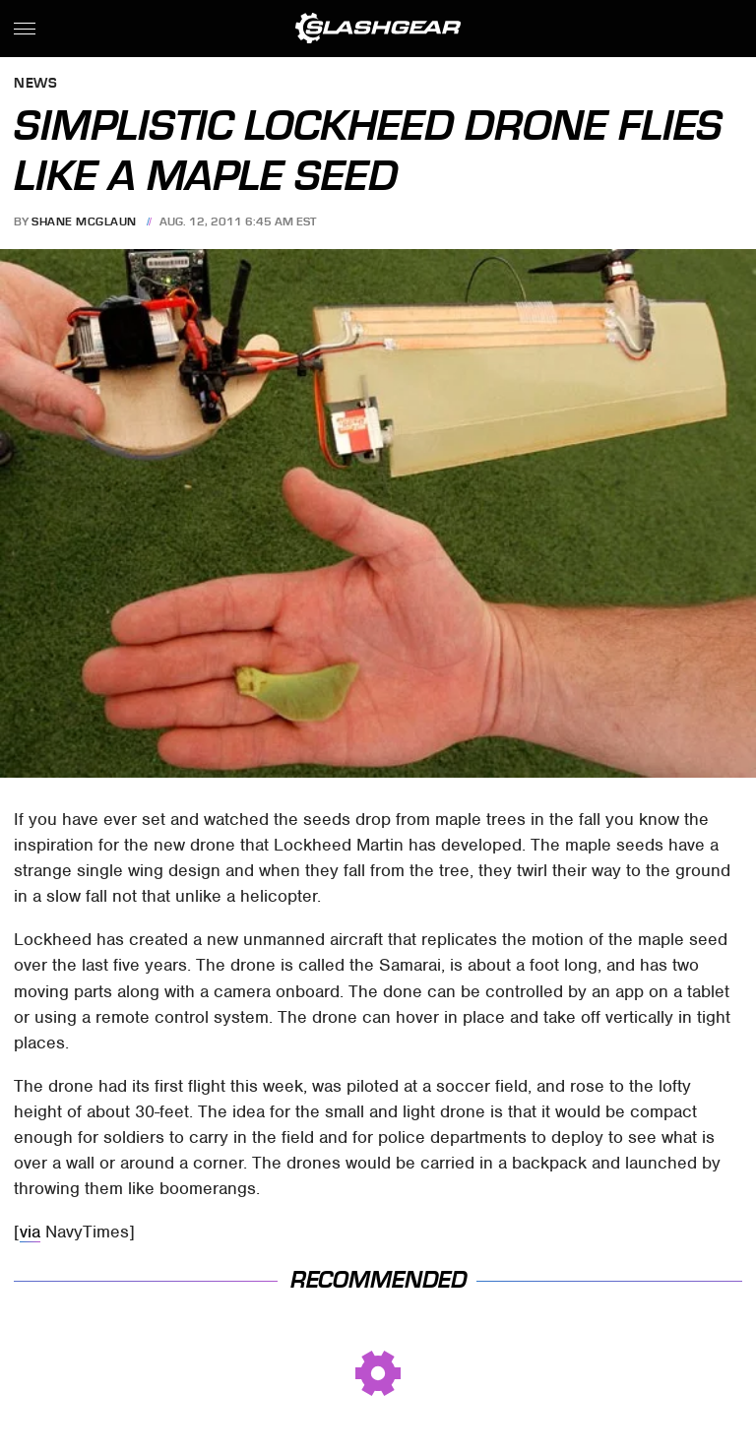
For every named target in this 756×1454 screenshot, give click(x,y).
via (30, 1231)
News (35, 84)
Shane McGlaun (84, 221)
